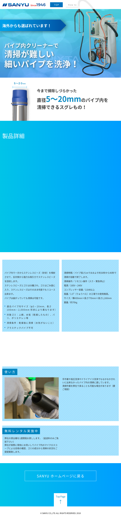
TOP (56, 4)
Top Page (60, 496)
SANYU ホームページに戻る (60, 475)
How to (72, 4)
